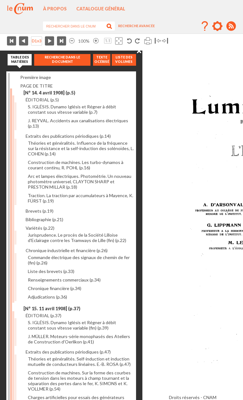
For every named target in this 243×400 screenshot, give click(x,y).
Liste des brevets (51, 271)
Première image (35, 77)
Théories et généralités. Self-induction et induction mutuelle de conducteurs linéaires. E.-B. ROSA (79, 361)
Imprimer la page (148, 40)
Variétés (40, 228)
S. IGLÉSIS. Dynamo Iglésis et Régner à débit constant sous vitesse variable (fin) (72, 325)
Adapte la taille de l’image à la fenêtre (118, 40)
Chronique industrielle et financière (67, 250)
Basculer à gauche (158, 40)
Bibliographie (44, 219)
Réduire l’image (72, 40)
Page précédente (23, 40)
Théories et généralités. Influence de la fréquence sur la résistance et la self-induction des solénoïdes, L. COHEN (81, 148)
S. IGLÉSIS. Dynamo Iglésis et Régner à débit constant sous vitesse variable (72, 109)
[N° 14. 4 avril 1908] (49, 92)
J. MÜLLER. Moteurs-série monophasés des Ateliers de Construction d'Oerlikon (79, 339)
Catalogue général (100, 8)
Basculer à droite (165, 40)
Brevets (39, 211)
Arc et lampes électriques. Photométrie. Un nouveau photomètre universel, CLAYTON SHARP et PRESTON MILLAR (79, 181)
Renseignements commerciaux (64, 279)
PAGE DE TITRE (36, 85)
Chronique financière (54, 288)
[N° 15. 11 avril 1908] (51, 308)
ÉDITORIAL (42, 99)
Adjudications (47, 297)
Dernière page (61, 40)
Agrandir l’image (96, 40)
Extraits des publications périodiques (68, 136)
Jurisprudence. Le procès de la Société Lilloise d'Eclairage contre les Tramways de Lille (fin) (77, 237)
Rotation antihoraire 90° (129, 40)
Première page (11, 40)
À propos (55, 8)
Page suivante (49, 40)
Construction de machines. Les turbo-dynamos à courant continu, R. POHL (75, 165)
